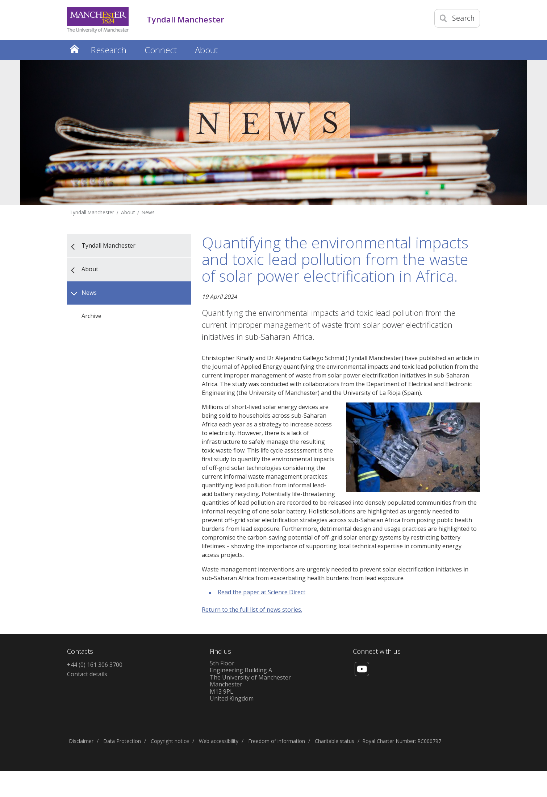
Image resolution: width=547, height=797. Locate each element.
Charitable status (334, 741)
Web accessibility (218, 741)
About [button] (206, 50)
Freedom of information (276, 741)
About (128, 212)
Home (74, 48)
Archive (91, 316)
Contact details (87, 674)
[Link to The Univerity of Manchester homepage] (98, 20)
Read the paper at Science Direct (261, 592)
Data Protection (122, 741)
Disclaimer (81, 741)
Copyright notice (170, 741)
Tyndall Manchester (92, 212)
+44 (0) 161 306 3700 (94, 665)
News (148, 212)
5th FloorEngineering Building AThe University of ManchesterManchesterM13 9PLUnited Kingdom (250, 681)
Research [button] (108, 50)
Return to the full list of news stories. (252, 610)
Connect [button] (161, 50)
